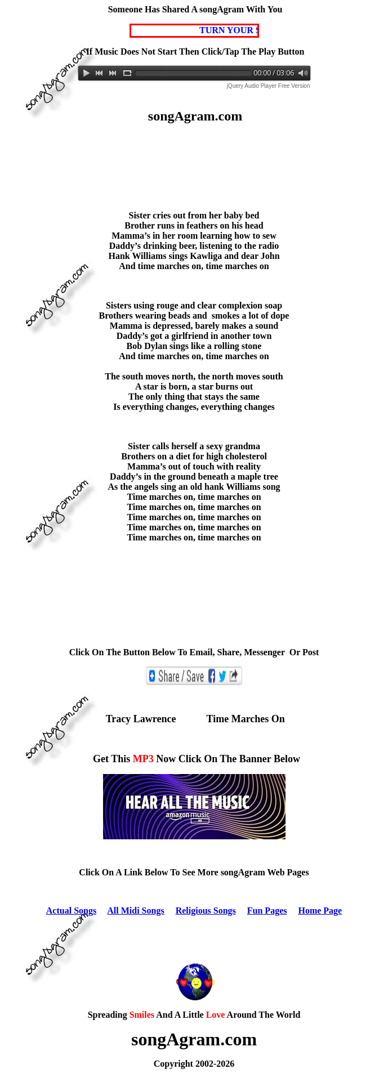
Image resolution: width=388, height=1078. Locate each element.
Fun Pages (267, 910)
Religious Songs (206, 910)
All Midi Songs (135, 910)
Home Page (320, 910)
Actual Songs (71, 910)
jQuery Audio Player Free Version (268, 86)
